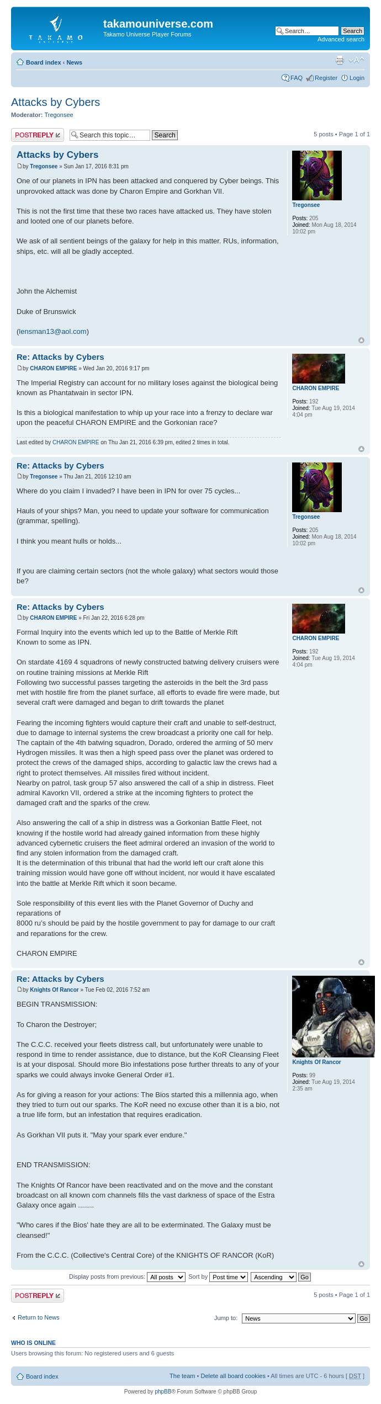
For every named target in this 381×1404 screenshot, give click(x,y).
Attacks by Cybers (55, 102)
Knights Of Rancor (54, 990)
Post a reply (37, 135)
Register (326, 78)
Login (357, 78)
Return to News (39, 1317)
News (74, 62)
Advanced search (341, 39)
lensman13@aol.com (52, 331)
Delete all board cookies (232, 1376)
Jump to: (225, 1318)
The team (182, 1376)
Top (361, 340)
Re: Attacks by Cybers (60, 356)
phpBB (163, 1392)
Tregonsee (59, 114)
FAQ (296, 78)
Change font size (356, 60)
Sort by (218, 1276)
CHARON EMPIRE (53, 368)
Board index (43, 62)
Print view (340, 60)
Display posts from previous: (127, 1276)
